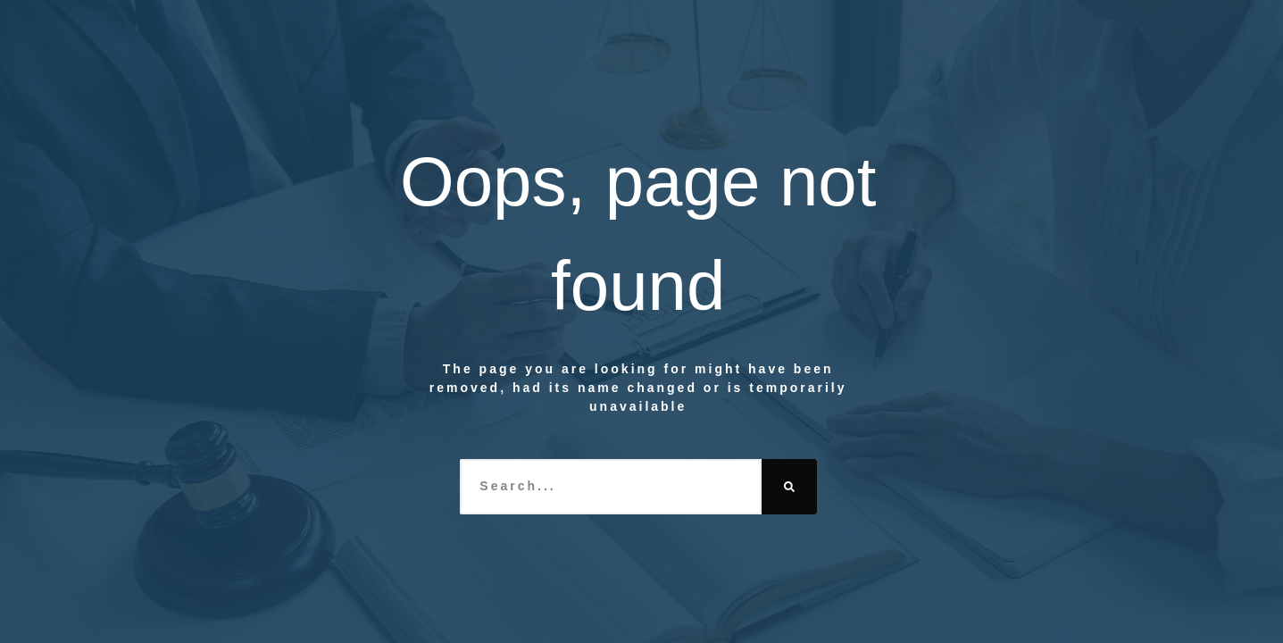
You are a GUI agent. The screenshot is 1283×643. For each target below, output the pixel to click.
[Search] (789, 486)
